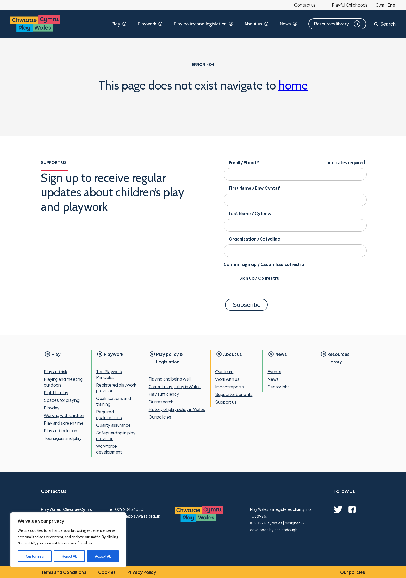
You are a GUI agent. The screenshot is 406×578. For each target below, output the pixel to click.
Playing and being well (170, 379)
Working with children (64, 415)
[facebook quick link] (351, 509)
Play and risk (55, 371)
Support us (225, 402)
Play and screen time (63, 423)
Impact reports (229, 386)
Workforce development (109, 449)
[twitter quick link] (338, 509)
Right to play (56, 392)
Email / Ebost (244, 162)
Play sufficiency (164, 394)
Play (119, 24)
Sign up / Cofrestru (259, 278)
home (293, 85)
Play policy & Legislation (169, 357)
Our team (224, 371)
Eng (391, 5)
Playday (51, 407)
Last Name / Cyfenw (250, 213)
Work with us (227, 379)
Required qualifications (109, 414)
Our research (161, 401)
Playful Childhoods (349, 5)
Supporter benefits (233, 394)
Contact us (305, 5)
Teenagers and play (62, 438)
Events (274, 371)
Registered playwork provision (116, 387)
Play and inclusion (60, 430)
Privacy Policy (141, 572)
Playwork (150, 24)
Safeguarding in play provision (115, 435)
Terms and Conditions (63, 572)
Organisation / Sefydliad (254, 239)
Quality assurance (113, 425)
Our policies (160, 417)
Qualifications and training (113, 401)
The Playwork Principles (109, 374)
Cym (380, 5)
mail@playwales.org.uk (140, 516)
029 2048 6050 (129, 509)
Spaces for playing (62, 400)
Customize (35, 556)
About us (256, 24)
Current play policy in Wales (175, 386)
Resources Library (338, 357)
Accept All (103, 556)
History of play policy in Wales (177, 409)
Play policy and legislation (204, 24)
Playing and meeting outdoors (63, 382)
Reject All (69, 556)
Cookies (106, 572)
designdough (285, 529)
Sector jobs (278, 386)
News (289, 24)
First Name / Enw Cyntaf (254, 188)
